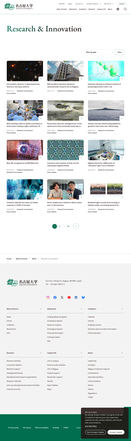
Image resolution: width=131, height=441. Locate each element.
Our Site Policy (91, 426)
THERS (65, 427)
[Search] (125, 9)
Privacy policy (13, 427)
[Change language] (118, 9)
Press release (11, 93)
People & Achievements (25, 170)
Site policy (27, 427)
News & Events (22, 259)
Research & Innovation (25, 91)
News (34, 259)
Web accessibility (42, 427)
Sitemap (56, 427)
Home (9, 259)
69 (69, 226)
